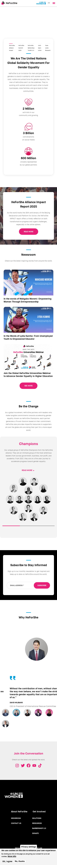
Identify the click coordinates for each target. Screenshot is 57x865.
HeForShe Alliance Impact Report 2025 (12, 43)
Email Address (17, 585)
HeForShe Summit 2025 (21, 43)
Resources (37, 821)
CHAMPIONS (11, 527)
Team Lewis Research (47, 43)
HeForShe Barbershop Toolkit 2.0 (31, 43)
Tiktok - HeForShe (40, 763)
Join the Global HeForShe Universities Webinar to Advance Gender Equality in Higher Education (28, 375)
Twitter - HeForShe (23, 763)
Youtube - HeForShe (34, 763)
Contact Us (16, 821)
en (49, 3)
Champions (28, 443)
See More (28, 386)
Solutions (36, 816)
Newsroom (16, 816)
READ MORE (28, 231)
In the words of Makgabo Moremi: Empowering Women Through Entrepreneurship (27, 300)
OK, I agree (7, 861)
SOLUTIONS (28, 527)
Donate (35, 831)
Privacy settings (28, 846)
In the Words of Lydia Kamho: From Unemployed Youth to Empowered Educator (28, 337)
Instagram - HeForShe (17, 763)
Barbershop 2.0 (39, 826)
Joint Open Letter (40, 43)
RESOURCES (46, 527)
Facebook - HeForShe (29, 763)
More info (12, 856)
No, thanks (20, 861)
